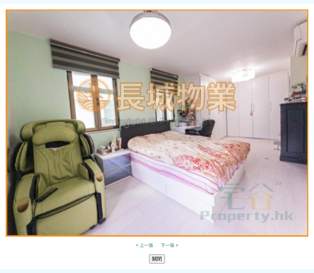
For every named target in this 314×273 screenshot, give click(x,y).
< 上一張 (144, 245)
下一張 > (169, 245)
